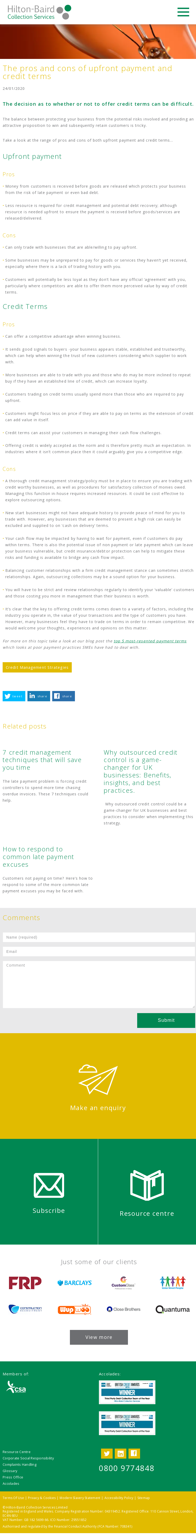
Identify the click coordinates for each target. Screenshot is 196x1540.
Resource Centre (17, 1451)
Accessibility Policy (118, 1498)
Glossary (10, 1470)
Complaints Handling (19, 1464)
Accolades (11, 1483)
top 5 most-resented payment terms (150, 640)
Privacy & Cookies (42, 1498)
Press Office (13, 1477)
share (42, 696)
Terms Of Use (13, 1498)
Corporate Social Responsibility (28, 1458)
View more (99, 1337)
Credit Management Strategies (37, 667)
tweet (17, 696)
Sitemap (143, 1498)
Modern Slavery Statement (80, 1498)
